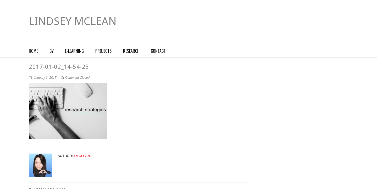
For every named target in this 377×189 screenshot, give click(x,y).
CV (51, 51)
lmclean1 (83, 156)
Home (33, 51)
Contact (158, 51)
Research (131, 51)
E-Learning (74, 51)
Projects (103, 51)
